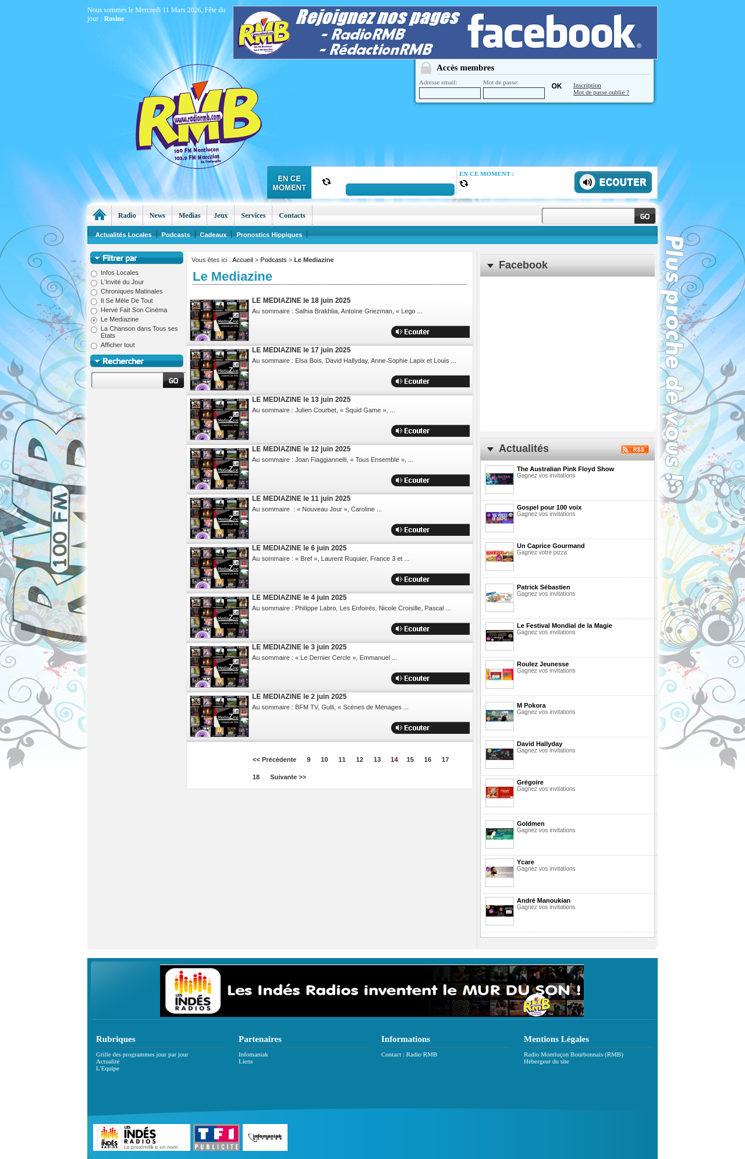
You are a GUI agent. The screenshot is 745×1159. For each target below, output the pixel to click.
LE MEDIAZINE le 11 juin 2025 (301, 498)
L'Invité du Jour (117, 281)
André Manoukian (543, 900)
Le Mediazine (114, 319)
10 (324, 759)
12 (359, 759)
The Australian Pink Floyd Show (565, 468)
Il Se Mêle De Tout (121, 300)
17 (445, 759)
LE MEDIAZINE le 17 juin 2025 (301, 350)
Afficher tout (112, 344)
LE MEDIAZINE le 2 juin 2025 (299, 696)
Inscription (587, 85)
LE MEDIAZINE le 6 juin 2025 (299, 548)
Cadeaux (213, 234)
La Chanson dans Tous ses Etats (134, 332)
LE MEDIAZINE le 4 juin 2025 (299, 597)
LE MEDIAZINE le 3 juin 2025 (299, 647)
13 (377, 759)
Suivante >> (288, 776)
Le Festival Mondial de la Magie (564, 625)
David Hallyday (539, 743)
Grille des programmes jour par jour (142, 1054)
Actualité (107, 1061)
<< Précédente (274, 759)
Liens (246, 1061)
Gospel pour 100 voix (549, 507)
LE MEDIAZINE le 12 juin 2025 (301, 449)
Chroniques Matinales (126, 291)
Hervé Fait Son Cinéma (128, 309)
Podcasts (273, 259)
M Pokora (531, 705)
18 (256, 776)
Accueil (242, 259)
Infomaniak (253, 1054)
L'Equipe (107, 1068)
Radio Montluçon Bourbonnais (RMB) (573, 1054)
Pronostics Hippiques (269, 234)
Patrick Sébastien (543, 587)
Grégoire (530, 782)
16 (427, 759)
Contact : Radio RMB (409, 1054)
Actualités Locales (123, 234)
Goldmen (531, 823)
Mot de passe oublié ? (601, 92)
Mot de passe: (514, 89)
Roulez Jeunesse (543, 663)
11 (342, 759)
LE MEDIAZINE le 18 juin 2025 (301, 300)
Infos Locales (114, 272)
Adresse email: (450, 89)
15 (410, 759)
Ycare (525, 861)
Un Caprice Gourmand (551, 545)
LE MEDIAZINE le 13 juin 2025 (301, 399)
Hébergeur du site (546, 1061)
